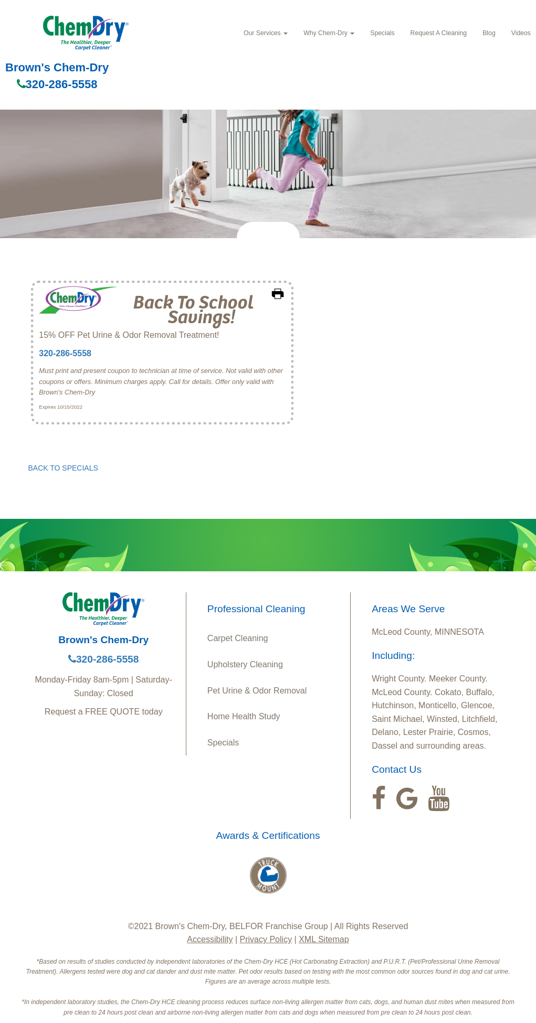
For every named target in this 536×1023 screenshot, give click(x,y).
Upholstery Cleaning (245, 664)
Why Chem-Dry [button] (328, 33)
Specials (382, 33)
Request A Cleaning (439, 33)
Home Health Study (243, 716)
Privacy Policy (266, 939)
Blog (489, 33)
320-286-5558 (57, 84)
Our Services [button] (266, 33)
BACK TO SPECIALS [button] (63, 468)
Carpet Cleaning (237, 638)
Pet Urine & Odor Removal (257, 690)
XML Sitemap (324, 939)
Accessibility (210, 939)
